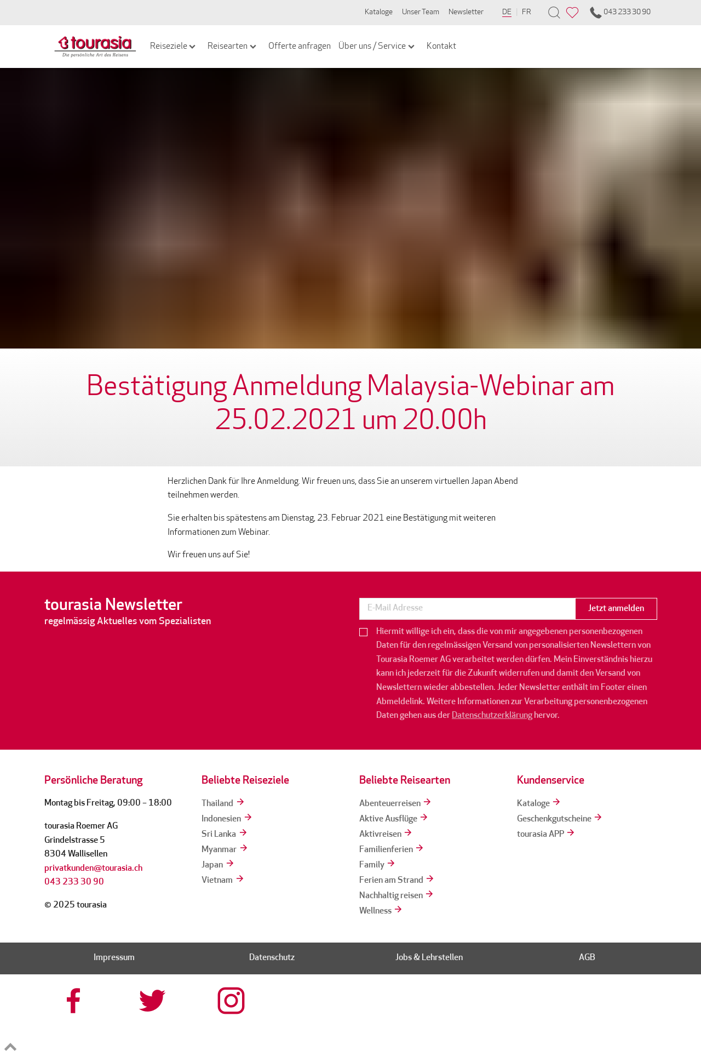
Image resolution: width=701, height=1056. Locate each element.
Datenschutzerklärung (492, 715)
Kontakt (441, 46)
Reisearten (233, 46)
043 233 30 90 (619, 12)
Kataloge (379, 12)
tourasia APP (546, 834)
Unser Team (420, 12)
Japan (218, 865)
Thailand (223, 804)
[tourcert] (390, 1022)
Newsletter (466, 12)
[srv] (468, 1022)
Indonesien (227, 819)
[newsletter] (467, 609)
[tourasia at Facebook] (75, 1000)
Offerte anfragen (299, 46)
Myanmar (225, 850)
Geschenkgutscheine (560, 819)
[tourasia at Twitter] (154, 1000)
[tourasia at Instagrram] (232, 1000)
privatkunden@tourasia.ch (93, 868)
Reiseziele (174, 46)
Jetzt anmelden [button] (616, 608)
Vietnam (223, 880)
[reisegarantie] (547, 1022)
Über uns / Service (377, 46)
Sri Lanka (225, 834)
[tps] (626, 1022)
